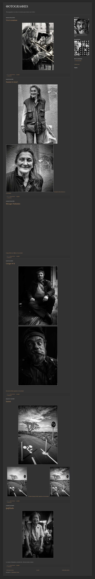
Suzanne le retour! (12, 82)
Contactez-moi (76, 64)
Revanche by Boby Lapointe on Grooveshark (15, 391)
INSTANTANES (78, 60)
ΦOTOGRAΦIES (17, 6)
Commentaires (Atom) (15, 572)
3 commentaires (9, 257)
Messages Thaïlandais (13, 204)
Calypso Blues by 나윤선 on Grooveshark (14, 253)
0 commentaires (9, 566)
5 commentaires (9, 395)
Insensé (8, 401)
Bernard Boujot (12, 74)
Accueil (37, 570)
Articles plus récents (10, 570)
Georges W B (10, 263)
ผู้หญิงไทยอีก (10, 508)
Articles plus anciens (65, 570)
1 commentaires (9, 197)
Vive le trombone (11, 20)
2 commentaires (9, 75)
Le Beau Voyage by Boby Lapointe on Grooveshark (38, 496)
